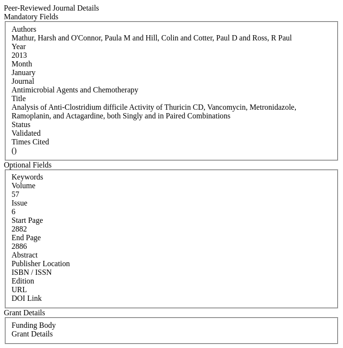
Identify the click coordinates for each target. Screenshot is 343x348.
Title (19, 98)
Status (21, 124)
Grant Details (32, 334)
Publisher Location (41, 263)
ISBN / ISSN (32, 272)
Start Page (27, 220)
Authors (24, 29)
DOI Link (27, 298)
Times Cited (30, 142)
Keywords (27, 177)
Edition (23, 281)
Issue (19, 203)
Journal (23, 81)
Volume (23, 185)
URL (19, 289)
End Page (26, 237)
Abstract (25, 255)
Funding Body (34, 325)
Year (18, 46)
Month (22, 64)
